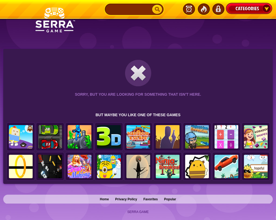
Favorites (150, 199)
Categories (249, 8)
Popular (170, 199)
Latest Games (189, 9)
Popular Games (203, 9)
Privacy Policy (126, 199)
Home (104, 199)
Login (218, 9)
